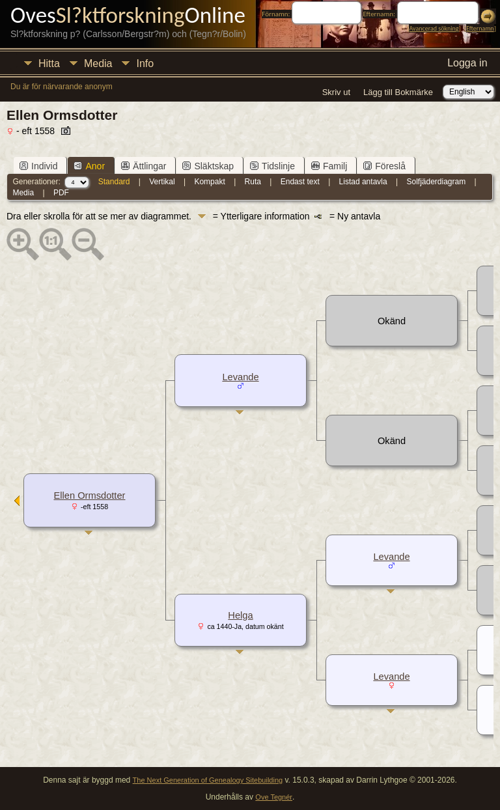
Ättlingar (143, 166)
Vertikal (161, 181)
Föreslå (384, 166)
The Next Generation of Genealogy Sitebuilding (208, 780)
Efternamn (479, 28)
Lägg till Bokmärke (398, 92)
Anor (89, 166)
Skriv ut (336, 92)
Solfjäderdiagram (435, 181)
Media (98, 63)
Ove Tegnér (273, 797)
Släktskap (208, 166)
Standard (114, 181)
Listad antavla (363, 181)
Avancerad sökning (433, 28)
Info (145, 63)
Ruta (253, 181)
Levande (240, 377)
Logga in (467, 62)
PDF (61, 192)
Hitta (49, 63)
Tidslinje (272, 166)
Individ (38, 166)
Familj (329, 166)
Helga (240, 615)
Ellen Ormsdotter (90, 495)
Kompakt (209, 181)
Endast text (300, 181)
